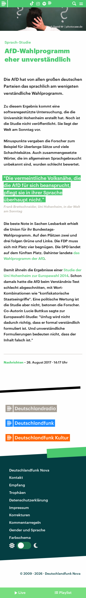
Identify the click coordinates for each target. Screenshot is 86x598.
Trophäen (17, 492)
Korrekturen (19, 515)
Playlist (65, 592)
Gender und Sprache (27, 530)
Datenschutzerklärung (28, 500)
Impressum (19, 507)
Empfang (17, 485)
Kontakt (16, 477)
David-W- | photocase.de (67, 26)
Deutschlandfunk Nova (29, 470)
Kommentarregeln (25, 522)
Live (21, 592)
